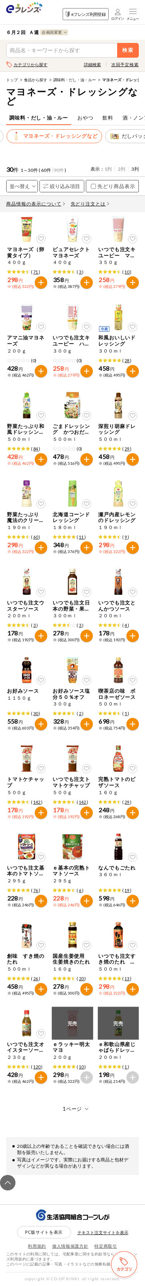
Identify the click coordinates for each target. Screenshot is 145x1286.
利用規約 (37, 1245)
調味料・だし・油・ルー (74, 79)
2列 (121, 169)
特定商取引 (105, 1245)
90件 (59, 170)
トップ (12, 79)
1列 (108, 169)
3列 (135, 169)
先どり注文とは (90, 204)
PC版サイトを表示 (44, 1232)
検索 (128, 50)
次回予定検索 (125, 64)
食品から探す (35, 79)
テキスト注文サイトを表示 (102, 1232)
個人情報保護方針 (70, 1245)
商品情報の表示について (35, 204)
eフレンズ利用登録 (86, 14)
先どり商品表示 (113, 186)
